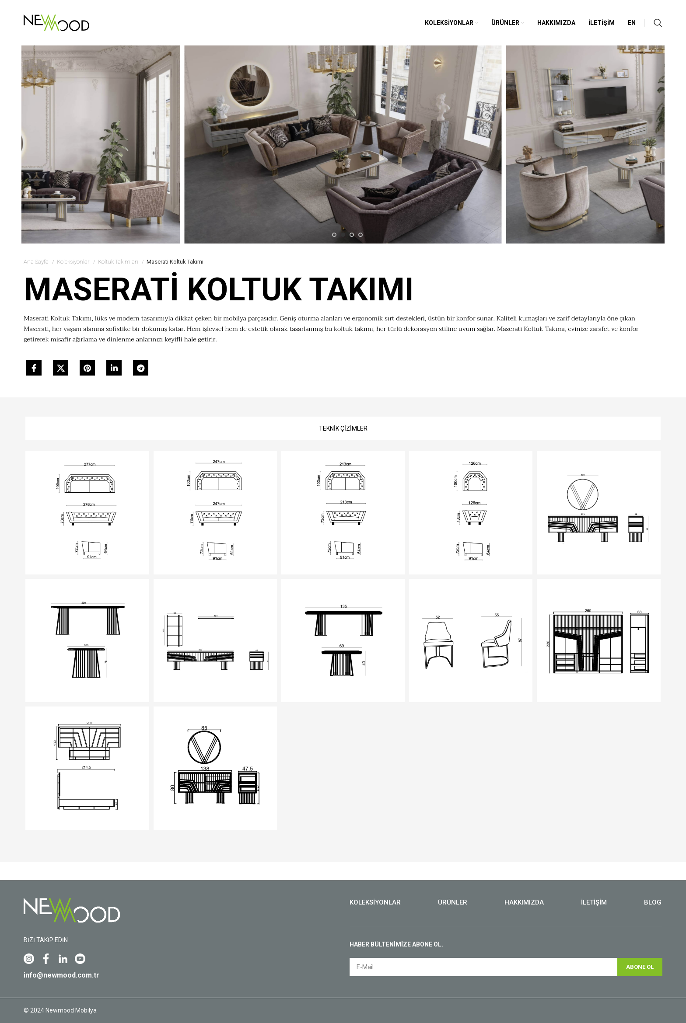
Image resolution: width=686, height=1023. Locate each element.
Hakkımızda (524, 902)
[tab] (343, 428)
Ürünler (452, 902)
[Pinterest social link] (87, 368)
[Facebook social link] (34, 368)
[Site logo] (56, 22)
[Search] (658, 22)
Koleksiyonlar (74, 261)
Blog (653, 902)
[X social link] (60, 368)
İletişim (594, 902)
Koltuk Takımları (119, 261)
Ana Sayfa (37, 261)
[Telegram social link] (140, 368)
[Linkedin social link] (114, 368)
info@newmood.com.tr (61, 975)
